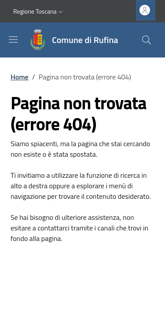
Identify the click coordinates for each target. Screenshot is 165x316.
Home (20, 77)
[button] (39, 11)
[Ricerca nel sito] (146, 40)
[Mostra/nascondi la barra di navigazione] (13, 39)
